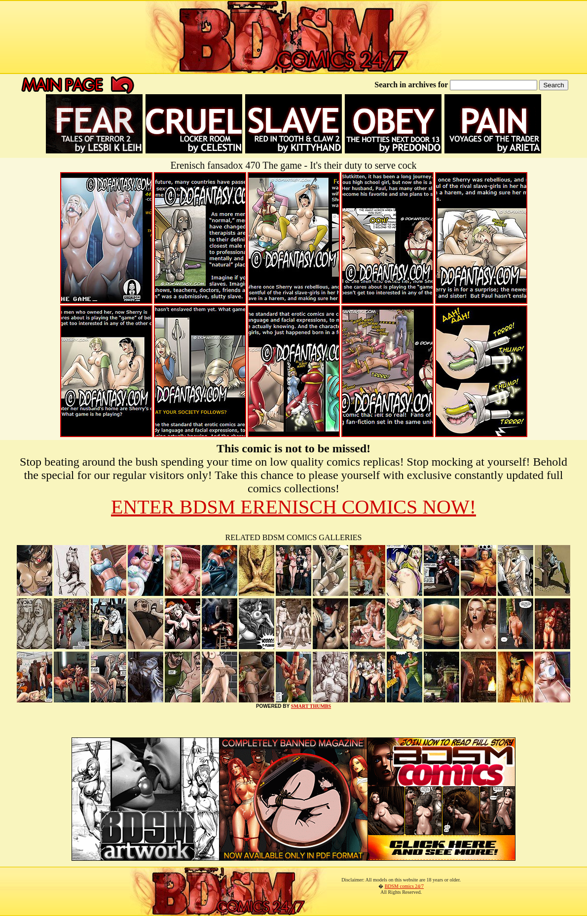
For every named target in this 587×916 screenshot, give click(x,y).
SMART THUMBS (311, 706)
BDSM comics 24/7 (404, 886)
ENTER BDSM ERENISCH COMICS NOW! (293, 507)
